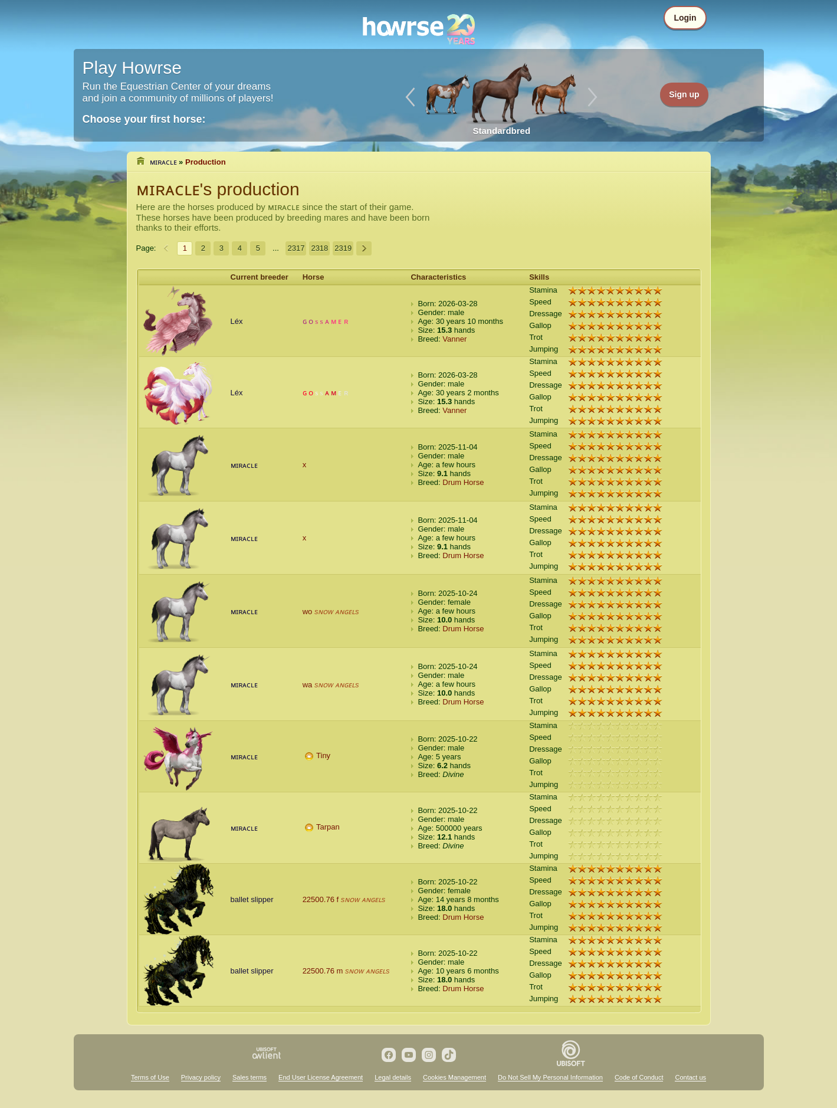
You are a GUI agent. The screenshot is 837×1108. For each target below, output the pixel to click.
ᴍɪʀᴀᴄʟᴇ (163, 162)
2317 (295, 248)
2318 (319, 248)
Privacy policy (201, 1077)
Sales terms (249, 1077)
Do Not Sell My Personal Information (550, 1077)
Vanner (454, 339)
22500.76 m (323, 970)
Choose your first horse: (144, 119)
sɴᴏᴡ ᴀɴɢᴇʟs (336, 611)
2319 (343, 248)
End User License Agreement (320, 1077)
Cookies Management (454, 1077)
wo (308, 611)
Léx (237, 321)
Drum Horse (463, 482)
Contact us (690, 1077)
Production (205, 162)
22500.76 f (321, 899)
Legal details (393, 1077)
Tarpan (328, 826)
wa (308, 684)
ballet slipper (252, 899)
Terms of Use (150, 1077)
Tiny (323, 755)
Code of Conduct (639, 1077)
